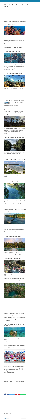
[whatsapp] (23, 394)
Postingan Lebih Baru (6, 418)
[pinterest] (17, 394)
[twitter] (12, 394)
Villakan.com (7, 0)
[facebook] (6, 394)
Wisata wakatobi (6, 102)
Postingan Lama (23, 418)
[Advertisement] (15, 13)
